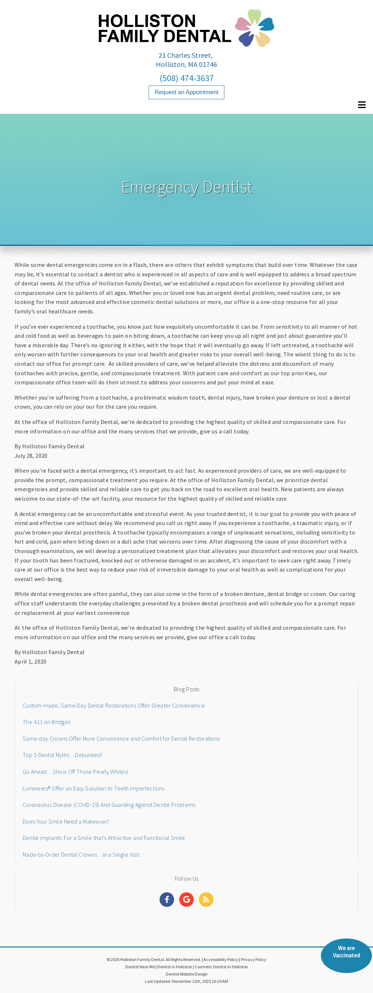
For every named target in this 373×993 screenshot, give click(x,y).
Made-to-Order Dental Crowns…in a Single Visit (81, 854)
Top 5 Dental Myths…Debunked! (62, 754)
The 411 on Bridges (46, 721)
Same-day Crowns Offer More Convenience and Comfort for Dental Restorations (121, 738)
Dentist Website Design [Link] (187, 974)
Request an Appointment (186, 92)
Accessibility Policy (221, 959)
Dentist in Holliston (174, 966)
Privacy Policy (253, 959)
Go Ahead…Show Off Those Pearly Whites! (75, 771)
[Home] (186, 40)
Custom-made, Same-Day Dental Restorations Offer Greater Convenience (114, 705)
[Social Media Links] (167, 899)
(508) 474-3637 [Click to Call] (187, 78)
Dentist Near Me (140, 966)
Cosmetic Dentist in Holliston (221, 966)
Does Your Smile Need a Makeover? (66, 821)
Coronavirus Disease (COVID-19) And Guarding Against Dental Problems (109, 804)
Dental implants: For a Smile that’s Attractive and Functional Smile (104, 837)
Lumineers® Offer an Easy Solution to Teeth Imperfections (94, 788)
